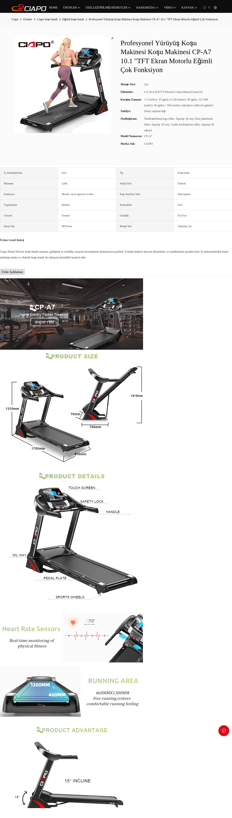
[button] (205, 7)
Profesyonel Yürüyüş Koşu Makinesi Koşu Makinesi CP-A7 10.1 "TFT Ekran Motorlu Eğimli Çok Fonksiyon (153, 19)
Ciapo (15, 19)
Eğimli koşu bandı (73, 19)
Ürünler (27, 19)
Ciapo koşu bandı (47, 19)
